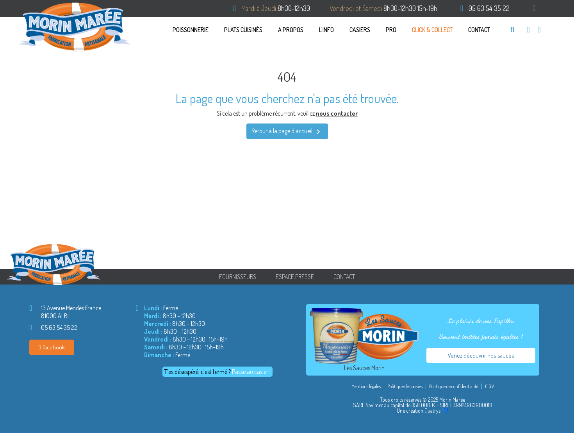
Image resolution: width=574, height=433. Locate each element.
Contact (479, 30)
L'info (326, 30)
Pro (391, 30)
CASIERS (359, 30)
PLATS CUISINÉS (243, 30)
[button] (512, 29)
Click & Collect (432, 30)
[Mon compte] (539, 30)
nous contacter (337, 113)
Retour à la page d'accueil (287, 131)
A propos (290, 30)
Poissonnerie (191, 30)
